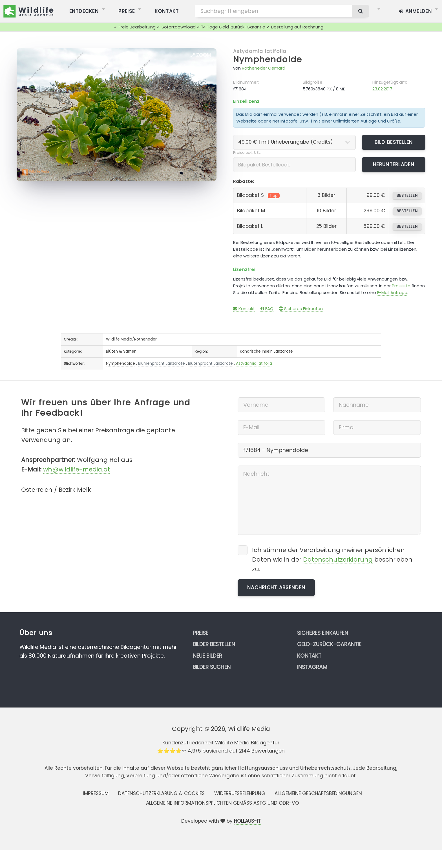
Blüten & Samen (121, 351)
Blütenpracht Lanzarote (210, 363)
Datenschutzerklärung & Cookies (161, 793)
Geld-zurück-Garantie (329, 644)
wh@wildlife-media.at (76, 469)
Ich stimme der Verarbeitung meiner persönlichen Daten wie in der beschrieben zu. (332, 559)
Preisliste (401, 286)
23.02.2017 (382, 89)
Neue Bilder (207, 656)
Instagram (312, 667)
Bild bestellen (394, 142)
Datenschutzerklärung (338, 559)
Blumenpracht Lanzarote (161, 363)
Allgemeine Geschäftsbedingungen (318, 793)
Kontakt (244, 308)
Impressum (96, 793)
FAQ (266, 308)
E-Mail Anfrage (392, 292)
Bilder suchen (212, 667)
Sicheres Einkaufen (301, 308)
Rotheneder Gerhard (263, 68)
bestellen (407, 195)
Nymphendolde (267, 59)
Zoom (201, 55)
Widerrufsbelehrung (239, 793)
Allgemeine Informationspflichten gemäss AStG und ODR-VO (222, 803)
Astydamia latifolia (259, 51)
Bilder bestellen (214, 644)
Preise (200, 633)
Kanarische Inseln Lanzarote (266, 351)
